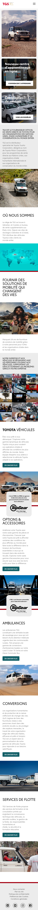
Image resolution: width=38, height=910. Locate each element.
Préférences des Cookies (19, 896)
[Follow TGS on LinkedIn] (7, 905)
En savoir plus (11, 465)
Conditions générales (19, 899)
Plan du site (19, 891)
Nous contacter (19, 889)
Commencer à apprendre (19, 83)
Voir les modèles (23, 117)
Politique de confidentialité (19, 894)
